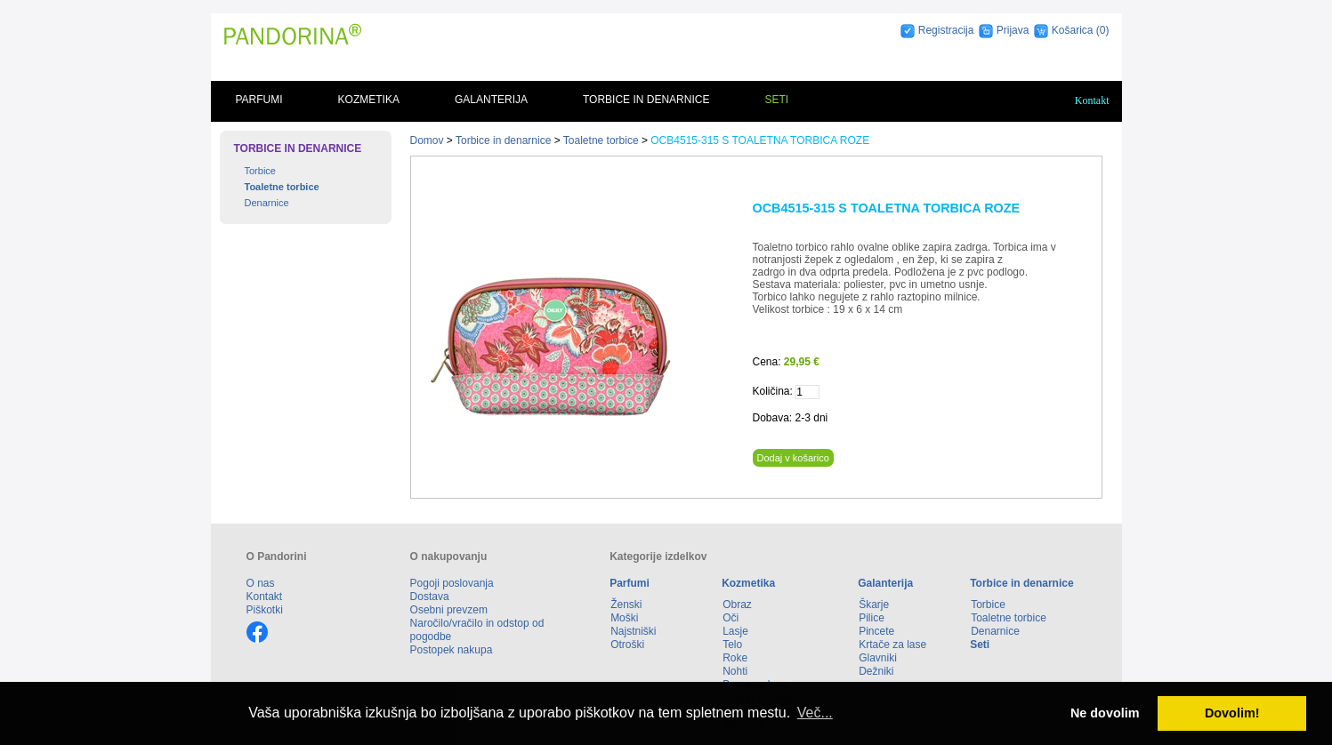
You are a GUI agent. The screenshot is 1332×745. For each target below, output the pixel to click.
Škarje (874, 604)
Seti (776, 99)
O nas (260, 583)
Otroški (627, 644)
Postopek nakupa (451, 650)
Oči (731, 618)
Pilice (871, 618)
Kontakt (1092, 100)
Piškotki (264, 610)
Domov (427, 140)
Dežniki (876, 671)
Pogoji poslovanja (452, 583)
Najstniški (633, 631)
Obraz (737, 604)
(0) (1103, 30)
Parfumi (259, 99)
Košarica (1074, 30)
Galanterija (491, 99)
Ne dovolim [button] (1105, 713)
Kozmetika (369, 99)
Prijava (1013, 30)
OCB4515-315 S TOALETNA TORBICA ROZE (759, 140)
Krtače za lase (892, 644)
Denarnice (267, 202)
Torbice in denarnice (646, 99)
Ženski (626, 604)
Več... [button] (815, 712)
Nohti (735, 671)
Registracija (946, 30)
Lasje (735, 631)
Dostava (429, 596)
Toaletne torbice (282, 186)
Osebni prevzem (449, 610)
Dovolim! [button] (1232, 713)
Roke (735, 658)
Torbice (260, 170)
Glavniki (878, 658)
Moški (624, 618)
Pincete (876, 631)
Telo (732, 644)
